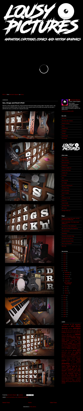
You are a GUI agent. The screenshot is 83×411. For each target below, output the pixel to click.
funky (66, 350)
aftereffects (65, 328)
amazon (70, 328)
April (66, 288)
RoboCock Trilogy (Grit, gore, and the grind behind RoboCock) (70, 219)
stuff (76, 374)
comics (63, 340)
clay (70, 339)
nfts (76, 360)
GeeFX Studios (65, 193)
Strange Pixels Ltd (66, 210)
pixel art (79, 363)
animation (77, 328)
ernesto (63, 347)
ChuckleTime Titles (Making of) (69, 226)
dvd (76, 344)
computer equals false (75, 341)
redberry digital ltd (72, 366)
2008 (64, 314)
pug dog (72, 365)
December (67, 272)
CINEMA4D (20, 397)
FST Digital (64, 183)
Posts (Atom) (33, 406)
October (67, 276)
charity (63, 339)
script (66, 369)
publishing (68, 365)
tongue (73, 377)
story (66, 373)
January (67, 293)
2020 (64, 266)
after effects (76, 326)
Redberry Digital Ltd (66, 167)
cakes (70, 334)
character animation (66, 337)
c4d (16, 397)
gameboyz (70, 350)
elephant (79, 345)
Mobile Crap (78, 357)
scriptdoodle (70, 369)
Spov (63, 177)
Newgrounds (65, 165)
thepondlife (64, 377)
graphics (78, 352)
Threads (64, 133)
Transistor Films (65, 205)
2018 (64, 270)
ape (62, 330)
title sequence (68, 377)
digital (74, 343)
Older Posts (53, 402)
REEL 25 (4, 94)
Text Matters (64, 157)
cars (73, 334)
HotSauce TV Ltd (66, 198)
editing (69, 345)
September (67, 278)
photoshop (66, 364)
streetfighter (71, 374)
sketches (63, 371)
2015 (64, 299)
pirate (71, 363)
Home (30, 402)
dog (76, 343)
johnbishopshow (69, 356)
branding (64, 332)
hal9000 (72, 353)
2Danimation (66, 324)
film (71, 348)
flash (74, 348)
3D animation (11, 397)
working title (75, 381)
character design (75, 337)
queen (76, 365)
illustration (74, 355)
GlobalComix (65, 128)
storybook (76, 373)
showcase (69, 370)
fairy (66, 348)
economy (65, 345)
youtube (63, 382)
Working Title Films (66, 170)
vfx (70, 380)
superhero (64, 375)
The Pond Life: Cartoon (67, 120)
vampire (67, 380)
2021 (64, 264)
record (79, 365)
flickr (76, 348)
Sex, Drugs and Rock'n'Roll (13, 103)
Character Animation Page (68, 236)
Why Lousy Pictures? (67, 243)
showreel (74, 370)
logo (65, 357)
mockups (63, 359)
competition (72, 340)
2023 (64, 260)
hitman (66, 354)
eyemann (79, 347)
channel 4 (78, 336)
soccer (77, 371)
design (70, 343)
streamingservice (65, 374)
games (74, 350)
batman (75, 330)
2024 (64, 258)
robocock (64, 368)
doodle (79, 343)
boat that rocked (69, 331)
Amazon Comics (65, 123)
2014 (64, 301)
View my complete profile (68, 111)
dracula (70, 344)
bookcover (78, 331)
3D (7, 397)
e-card (79, 344)
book (74, 331)
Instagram (64, 130)
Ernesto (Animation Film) (67, 241)
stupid (79, 374)
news (74, 360)
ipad (63, 356)
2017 (64, 295)
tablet (76, 375)
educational (73, 345)
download (66, 344)
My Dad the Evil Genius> (67, 238)
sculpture (75, 369)
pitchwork (26, 397)
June (66, 286)
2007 (64, 316)
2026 (64, 253)
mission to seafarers (71, 357)
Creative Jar (64, 172)
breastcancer (69, 332)
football (79, 348)
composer (79, 340)
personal (78, 362)
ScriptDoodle (65, 136)
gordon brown (71, 352)
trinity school (77, 377)
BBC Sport (64, 208)
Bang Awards (65, 180)
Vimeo (22, 94)
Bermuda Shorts (65, 162)
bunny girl (64, 334)
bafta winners (70, 330)
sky (66, 371)
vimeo (63, 381)
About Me (64, 246)
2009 (64, 312)
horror (69, 354)
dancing (63, 343)
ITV (65, 356)
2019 (64, 268)
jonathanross (78, 356)
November (67, 274)
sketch (79, 370)
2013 (64, 304)
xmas (79, 381)
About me (64, 118)
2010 (64, 310)
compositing (64, 341)
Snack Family (65, 203)
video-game (78, 380)
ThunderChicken (66, 231)
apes (64, 330)
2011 (64, 308)
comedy (75, 339)
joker (74, 356)
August (66, 280)
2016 (64, 297)
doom (63, 344)
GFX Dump (64, 138)
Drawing (74, 344)
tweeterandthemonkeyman (67, 378)
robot (67, 368)
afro (69, 326)
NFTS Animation (65, 190)
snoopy (69, 371)
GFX (79, 350)
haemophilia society (66, 353)
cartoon (78, 334)
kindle (63, 357)
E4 (62, 345)
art (66, 330)
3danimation (64, 326)
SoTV (63, 195)
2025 (64, 256)
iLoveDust (64, 175)
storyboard (70, 373)
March (66, 290)
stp (80, 373)
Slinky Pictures (65, 160)
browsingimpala (75, 332)
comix (67, 340)
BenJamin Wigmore (14, 94)
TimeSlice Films (65, 188)
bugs (80, 332)
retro (80, 366)
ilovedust (79, 354)
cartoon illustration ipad (68, 336)
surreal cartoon (70, 375)
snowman (73, 371)
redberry (64, 366)
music (68, 360)
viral (67, 381)
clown (73, 339)
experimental (74, 347)
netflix (71, 360)
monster (73, 359)
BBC (78, 330)
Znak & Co (64, 200)
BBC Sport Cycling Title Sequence (70, 228)
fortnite (63, 350)
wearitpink (70, 381)
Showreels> (64, 233)
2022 (64, 262)
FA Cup (63, 348)
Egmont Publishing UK (67, 185)
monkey (68, 359)
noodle (79, 360)
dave (67, 343)
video (73, 380)
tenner (79, 375)
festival (68, 348)
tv (80, 377)
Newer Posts (6, 402)
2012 (64, 306)
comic (79, 339)
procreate (63, 365)
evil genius (68, 347)
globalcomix (64, 352)
